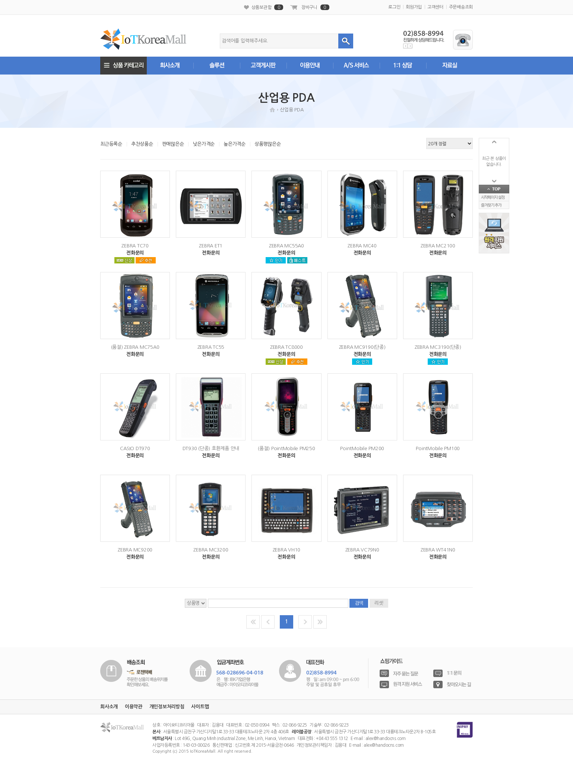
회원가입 (414, 7)
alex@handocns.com (385, 738)
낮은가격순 (204, 144)
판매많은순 (173, 144)
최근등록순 (111, 144)
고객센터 (435, 7)
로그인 (394, 7)
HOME (272, 109)
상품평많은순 (267, 144)
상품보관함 (267, 7)
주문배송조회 (461, 7)
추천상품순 (142, 144)
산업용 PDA (291, 109)
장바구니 (315, 7)
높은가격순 (235, 144)
